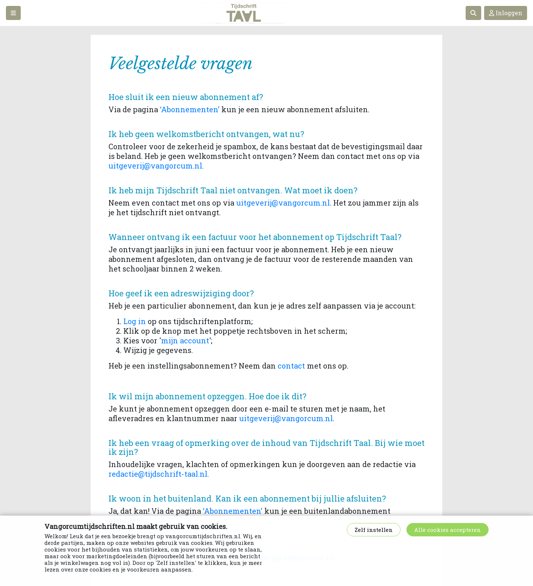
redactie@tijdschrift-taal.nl (157, 474)
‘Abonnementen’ (189, 109)
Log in (134, 321)
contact (291, 365)
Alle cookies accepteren (447, 529)
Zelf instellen (374, 529)
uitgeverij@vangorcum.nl (155, 165)
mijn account (185, 340)
